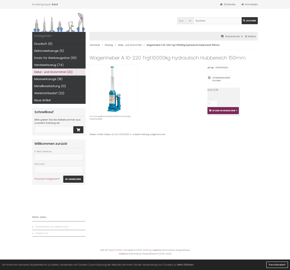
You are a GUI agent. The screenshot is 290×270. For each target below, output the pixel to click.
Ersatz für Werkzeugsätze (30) (55, 58)
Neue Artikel (42, 100)
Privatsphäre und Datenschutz (50, 226)
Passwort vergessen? (47, 178)
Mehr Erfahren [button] (185, 264)
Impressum (40, 233)
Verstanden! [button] (277, 264)
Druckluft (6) (43, 44)
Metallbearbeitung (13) (50, 86)
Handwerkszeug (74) (49, 65)
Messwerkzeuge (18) (48, 79)
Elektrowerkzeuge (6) (49, 51)
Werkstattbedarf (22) (49, 93)
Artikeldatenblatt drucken (221, 79)
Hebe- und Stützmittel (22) (53, 72)
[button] (185, 20)
